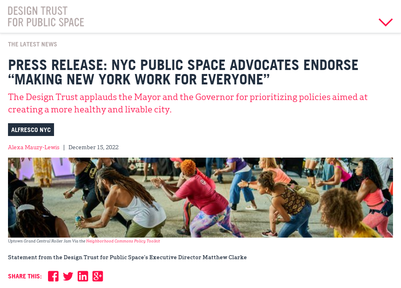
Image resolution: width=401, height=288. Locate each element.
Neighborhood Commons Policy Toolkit (123, 241)
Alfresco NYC (31, 130)
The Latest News (32, 44)
